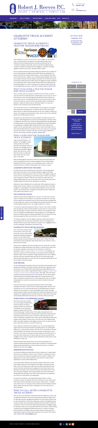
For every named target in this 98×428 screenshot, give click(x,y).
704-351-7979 (51, 86)
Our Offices (13, 18)
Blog (58, 18)
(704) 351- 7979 (80, 5)
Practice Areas (37, 18)
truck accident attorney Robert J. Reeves (31, 59)
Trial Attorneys (25, 18)
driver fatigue (37, 196)
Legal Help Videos (50, 18)
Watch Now (76, 133)
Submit (80, 112)
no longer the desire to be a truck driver (34, 251)
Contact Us (65, 18)
